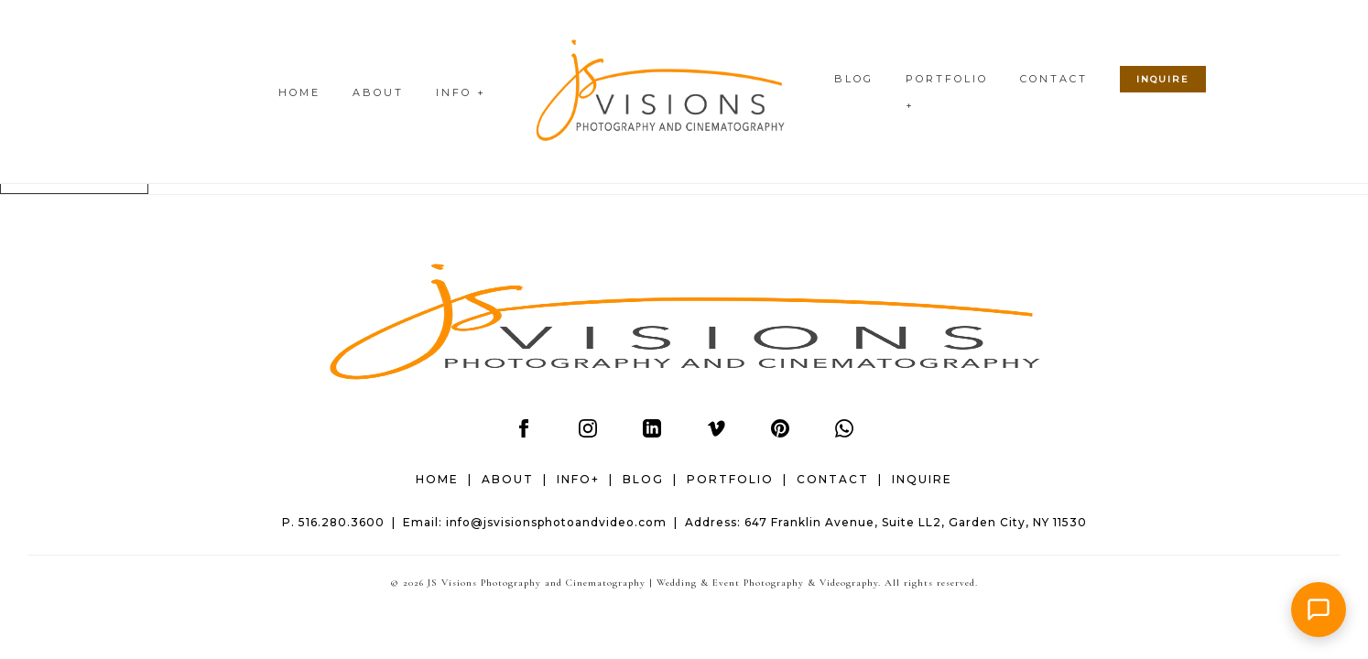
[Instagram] (588, 433)
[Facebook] (524, 433)
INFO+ (578, 479)
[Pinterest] (780, 433)
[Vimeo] (716, 433)
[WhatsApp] (844, 433)
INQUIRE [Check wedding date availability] (1162, 79)
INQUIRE (922, 479)
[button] (1318, 609)
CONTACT (1054, 78)
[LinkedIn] (652, 433)
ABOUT (378, 92)
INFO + (461, 92)
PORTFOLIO (730, 479)
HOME (299, 92)
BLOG (854, 78)
